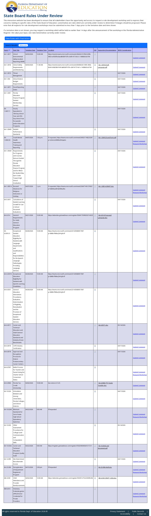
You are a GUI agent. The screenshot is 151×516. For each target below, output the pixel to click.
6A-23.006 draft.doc (105, 467)
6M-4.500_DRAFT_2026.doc (107, 478)
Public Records (138, 511)
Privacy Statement (117, 511)
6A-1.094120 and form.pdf (107, 138)
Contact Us (141, 514)
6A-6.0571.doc (103, 325)
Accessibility (125, 514)
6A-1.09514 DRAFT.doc (106, 186)
